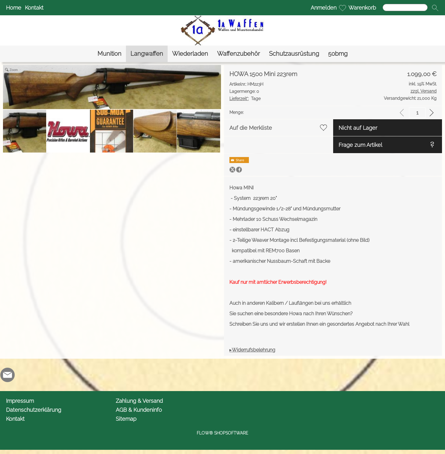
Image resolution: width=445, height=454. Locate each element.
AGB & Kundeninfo (139, 410)
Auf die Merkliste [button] (250, 128)
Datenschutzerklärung (33, 410)
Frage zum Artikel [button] (360, 145)
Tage (245, 98)
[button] (435, 8)
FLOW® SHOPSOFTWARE (222, 433)
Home (13, 7)
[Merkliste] (342, 8)
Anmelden (323, 7)
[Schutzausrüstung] (294, 54)
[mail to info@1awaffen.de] (7, 374)
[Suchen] (405, 7)
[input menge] (417, 112)
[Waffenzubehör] (238, 54)
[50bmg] (338, 54)
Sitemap (126, 419)
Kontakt (34, 7)
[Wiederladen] (190, 54)
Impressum (20, 401)
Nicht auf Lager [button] (358, 128)
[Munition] (109, 54)
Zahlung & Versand (139, 401)
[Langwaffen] (147, 54)
